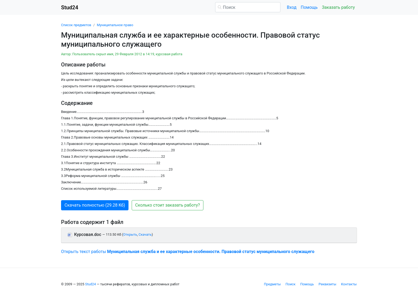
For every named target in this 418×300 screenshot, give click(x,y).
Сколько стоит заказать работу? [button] (167, 205)
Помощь (309, 7)
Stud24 (90, 284)
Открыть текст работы (187, 251)
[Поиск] (247, 7)
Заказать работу (338, 7)
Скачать (145, 234)
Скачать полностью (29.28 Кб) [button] (95, 205)
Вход (291, 7)
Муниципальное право (115, 25)
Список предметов (76, 25)
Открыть (130, 234)
